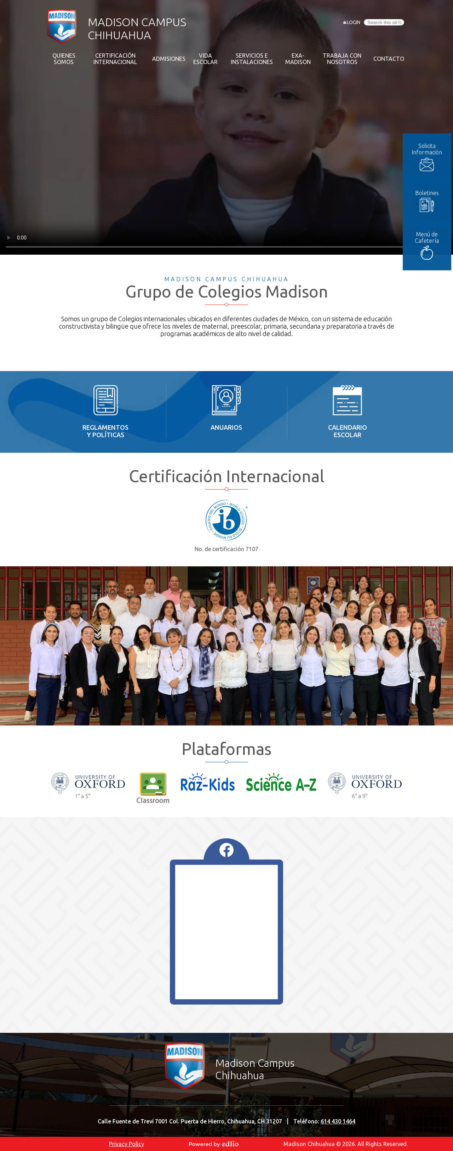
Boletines (430, 177)
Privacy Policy (126, 1144)
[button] (63, 59)
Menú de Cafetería (430, 222)
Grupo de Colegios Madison (226, 291)
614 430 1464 (338, 1121)
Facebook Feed (226, 850)
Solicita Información (430, 133)
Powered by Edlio (214, 1143)
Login (353, 22)
